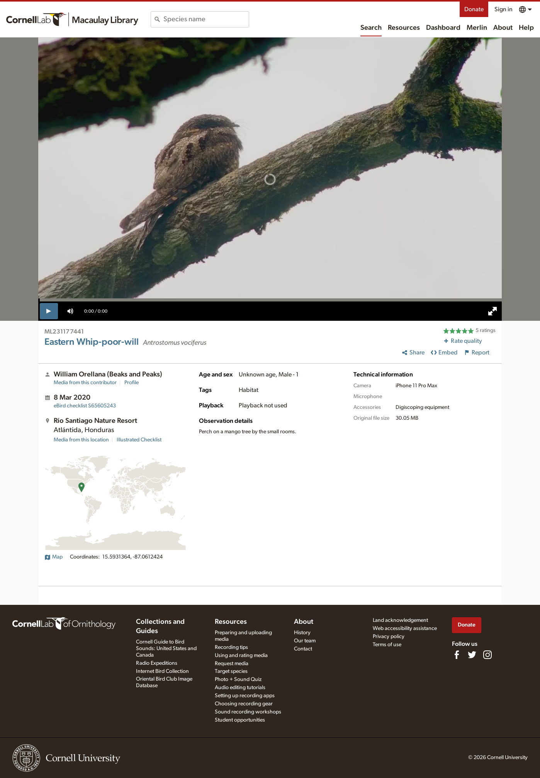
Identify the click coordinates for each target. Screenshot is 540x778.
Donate (474, 9)
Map (53, 557)
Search (371, 27)
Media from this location (81, 440)
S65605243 (85, 406)
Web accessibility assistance (405, 628)
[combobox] (206, 19)
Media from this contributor (85, 382)
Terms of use (387, 644)
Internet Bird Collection (162, 671)
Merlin (477, 27)
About (503, 27)
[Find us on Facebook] (456, 654)
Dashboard (443, 27)
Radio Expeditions (156, 663)
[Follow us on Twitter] (472, 654)
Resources (404, 27)
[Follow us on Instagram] (487, 654)
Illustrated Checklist (139, 440)
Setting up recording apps (245, 695)
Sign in (503, 9)
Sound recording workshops (248, 712)
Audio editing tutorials (240, 687)
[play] (49, 311)
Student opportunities (240, 720)
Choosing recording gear (244, 703)
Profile (131, 382)
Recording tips (231, 647)
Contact (303, 649)
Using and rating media (241, 655)
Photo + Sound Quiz (238, 679)
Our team (305, 641)
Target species (231, 671)
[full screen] (492, 311)
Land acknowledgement (400, 620)
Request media (231, 663)
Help (526, 27)
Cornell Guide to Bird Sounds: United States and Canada (166, 648)
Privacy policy (388, 636)
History (302, 632)
